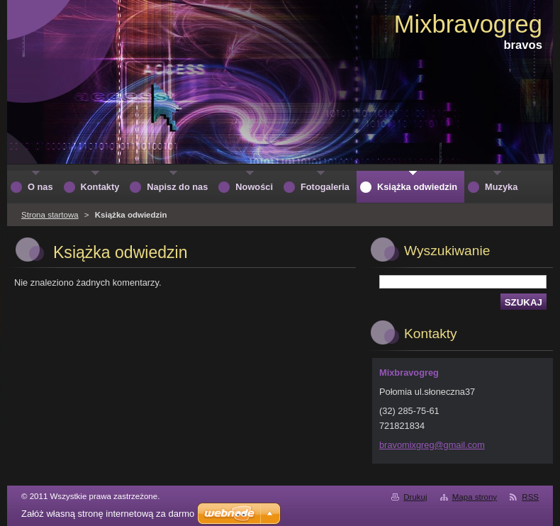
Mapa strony (474, 497)
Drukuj (415, 497)
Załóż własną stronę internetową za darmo (107, 513)
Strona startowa (50, 215)
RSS (530, 497)
